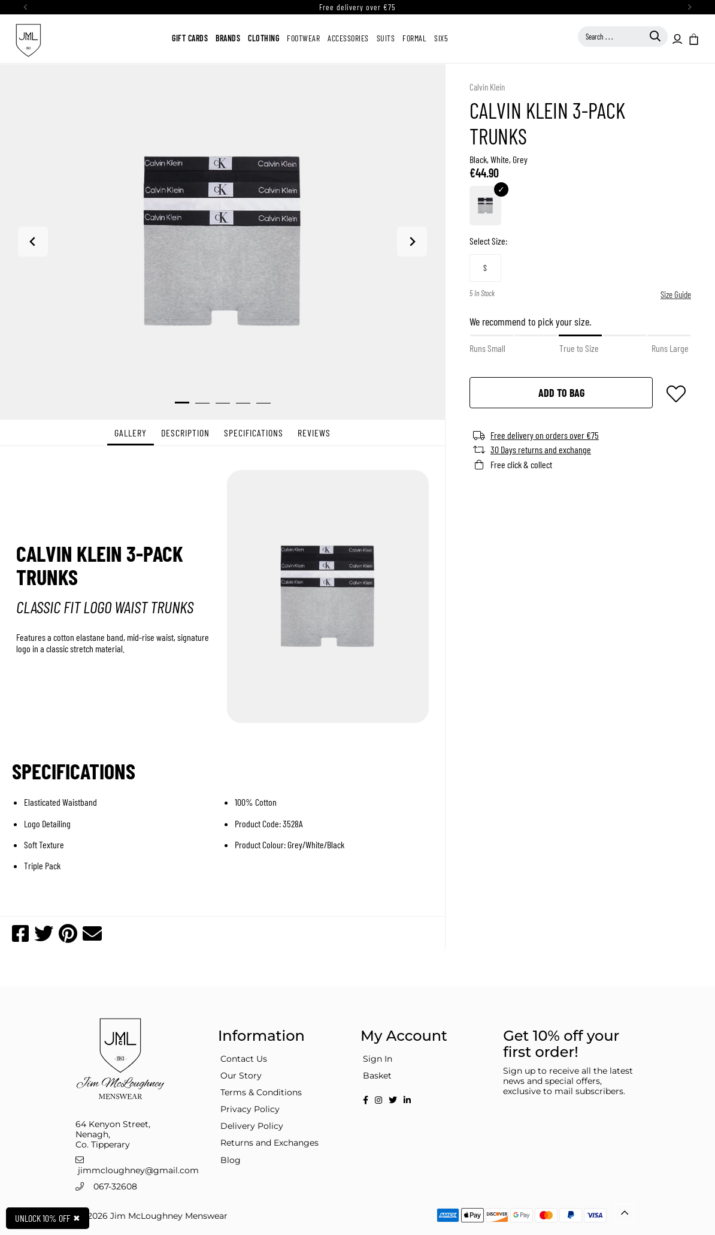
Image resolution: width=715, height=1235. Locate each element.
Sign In (377, 1058)
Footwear (303, 38)
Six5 (441, 38)
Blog (230, 1160)
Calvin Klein (487, 87)
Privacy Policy (250, 1109)
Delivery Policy (251, 1125)
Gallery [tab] (130, 432)
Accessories (348, 38)
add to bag (561, 392)
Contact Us (243, 1058)
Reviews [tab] (314, 432)
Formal (414, 38)
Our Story (241, 1075)
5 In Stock (482, 293)
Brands (228, 38)
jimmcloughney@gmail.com (138, 1170)
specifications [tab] (253, 432)
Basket (377, 1075)
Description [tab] (185, 432)
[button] (693, 38)
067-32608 (115, 1186)
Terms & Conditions (261, 1092)
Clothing (263, 38)
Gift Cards (190, 38)
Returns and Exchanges (269, 1142)
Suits (386, 38)
